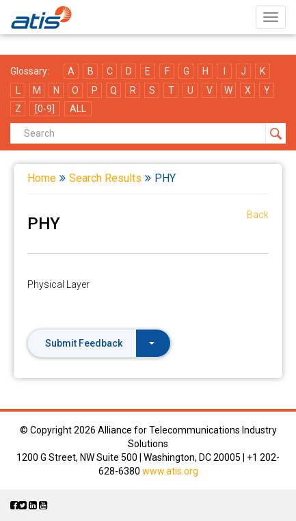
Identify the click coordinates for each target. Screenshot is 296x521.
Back (258, 214)
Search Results (105, 178)
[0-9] (45, 108)
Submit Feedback (99, 343)
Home (41, 178)
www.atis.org (170, 471)
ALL (78, 108)
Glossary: (29, 71)
